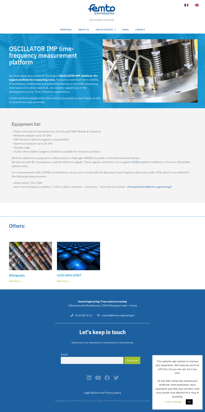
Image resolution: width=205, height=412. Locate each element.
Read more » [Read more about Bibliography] (15, 281)
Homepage (66, 29)
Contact (140, 29)
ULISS (135, 162)
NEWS (125, 29)
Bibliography (17, 275)
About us (83, 29)
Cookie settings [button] (173, 401)
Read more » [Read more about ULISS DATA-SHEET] (63, 281)
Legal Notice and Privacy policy (102, 392)
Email (64, 354)
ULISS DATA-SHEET (69, 275)
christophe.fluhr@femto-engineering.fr (149, 186)
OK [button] (189, 401)
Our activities (106, 29)
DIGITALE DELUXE (140, 400)
